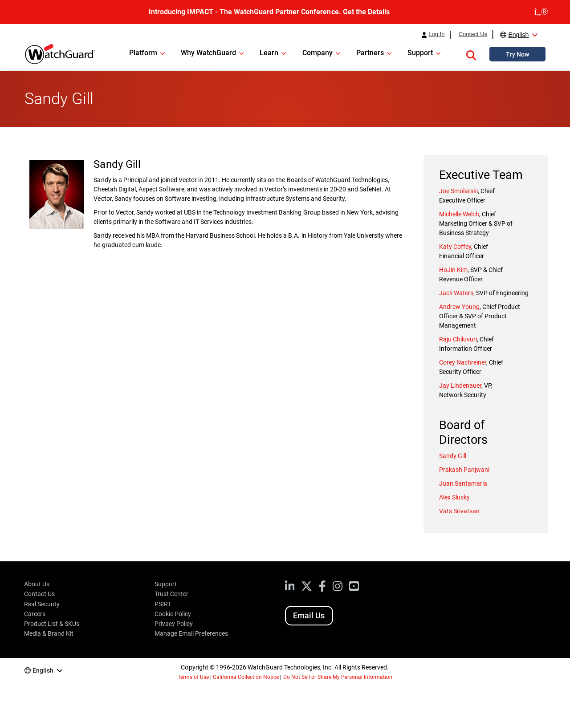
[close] (541, 12)
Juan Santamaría (463, 483)
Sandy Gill (452, 455)
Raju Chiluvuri (458, 339)
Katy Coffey (455, 246)
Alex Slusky (454, 497)
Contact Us (473, 34)
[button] (471, 54)
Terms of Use (193, 677)
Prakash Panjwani (464, 469)
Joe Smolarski (458, 191)
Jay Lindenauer (460, 385)
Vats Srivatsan (459, 511)
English (518, 34)
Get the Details (366, 12)
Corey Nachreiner (462, 362)
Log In (436, 34)
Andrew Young (459, 306)
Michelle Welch (459, 214)
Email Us (309, 615)
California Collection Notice (246, 677)
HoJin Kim (453, 269)
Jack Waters (456, 292)
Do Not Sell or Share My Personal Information (338, 677)
